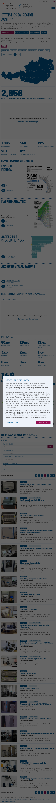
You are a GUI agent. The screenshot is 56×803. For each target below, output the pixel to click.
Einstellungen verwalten (13, 422)
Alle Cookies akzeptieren (43, 422)
